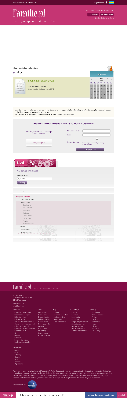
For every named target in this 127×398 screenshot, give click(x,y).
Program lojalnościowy (80, 322)
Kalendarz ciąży (20, 317)
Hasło (69, 135)
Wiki (16, 359)
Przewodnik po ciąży (22, 315)
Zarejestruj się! (39, 143)
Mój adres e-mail (73, 131)
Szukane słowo (22, 175)
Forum (16, 350)
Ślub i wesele (43, 322)
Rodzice (41, 326)
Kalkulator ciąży (20, 319)
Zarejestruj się (107, 14)
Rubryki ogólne (44, 319)
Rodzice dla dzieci (21, 340)
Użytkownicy (43, 333)
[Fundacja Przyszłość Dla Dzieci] (31, 385)
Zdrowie (95, 326)
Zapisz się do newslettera (104, 18)
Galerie (17, 357)
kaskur (103, 75)
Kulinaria (26, 213)
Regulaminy (76, 317)
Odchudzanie (27, 218)
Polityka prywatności (79, 331)
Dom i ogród (27, 205)
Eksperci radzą (44, 317)
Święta (94, 324)
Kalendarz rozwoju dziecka (24, 328)
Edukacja (17, 335)
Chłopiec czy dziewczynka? (24, 324)
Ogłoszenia (42, 312)
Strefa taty (42, 331)
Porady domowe (44, 335)
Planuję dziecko (44, 324)
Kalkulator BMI (20, 331)
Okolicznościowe (26, 232)
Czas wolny (96, 331)
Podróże (25, 221)
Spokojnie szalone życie (41, 80)
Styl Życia (95, 328)
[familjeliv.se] (111, 3)
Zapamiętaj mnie (73, 142)
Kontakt (74, 312)
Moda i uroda (27, 216)
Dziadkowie (42, 328)
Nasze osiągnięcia (78, 328)
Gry (15, 333)
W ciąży (94, 317)
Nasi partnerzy (77, 326)
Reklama (75, 315)
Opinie (23, 226)
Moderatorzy (76, 319)
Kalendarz (18, 337)
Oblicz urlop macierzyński (24, 322)
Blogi (15, 68)
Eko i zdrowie (27, 208)
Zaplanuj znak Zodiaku (23, 342)
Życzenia (17, 362)
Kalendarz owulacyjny (22, 312)
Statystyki (24, 191)
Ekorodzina (42, 315)
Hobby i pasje (25, 202)
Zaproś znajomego (78, 324)
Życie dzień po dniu (27, 199)
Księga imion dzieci (21, 326)
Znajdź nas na (100, 2)
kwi (101, 79)
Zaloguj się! (93, 14)
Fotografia (26, 210)
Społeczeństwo (25, 229)
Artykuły (17, 355)
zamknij (122, 395)
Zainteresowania (28, 224)
